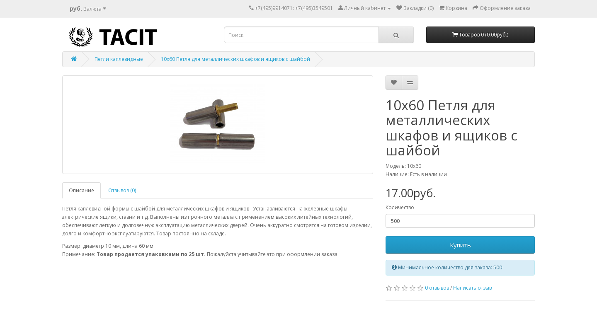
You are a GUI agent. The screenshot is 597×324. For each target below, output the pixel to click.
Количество (400, 207)
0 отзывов (437, 287)
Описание (81, 190)
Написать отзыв (472, 287)
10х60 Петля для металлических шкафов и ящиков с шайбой (235, 59)
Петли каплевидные (119, 59)
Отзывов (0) (122, 190)
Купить (460, 245)
